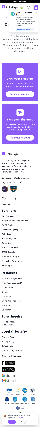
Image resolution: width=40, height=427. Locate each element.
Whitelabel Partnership (12, 261)
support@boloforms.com (18, 178)
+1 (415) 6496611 (8, 322)
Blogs (4, 292)
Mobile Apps (7, 265)
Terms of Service (9, 337)
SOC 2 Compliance (10, 247)
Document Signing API (12, 229)
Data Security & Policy (12, 350)
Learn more (20, 418)
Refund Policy (8, 346)
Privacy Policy (8, 341)
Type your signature (20, 137)
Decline (21, 422)
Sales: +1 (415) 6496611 (20, 1)
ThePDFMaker (8, 225)
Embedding (7, 234)
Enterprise (6, 243)
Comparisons (7, 287)
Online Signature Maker (12, 301)
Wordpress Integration (12, 256)
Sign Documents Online (12, 216)
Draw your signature (20, 94)
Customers (6, 296)
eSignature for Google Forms (15, 221)
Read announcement (25, 29)
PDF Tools (6, 305)
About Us (6, 204)
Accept (11, 422)
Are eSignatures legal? (12, 283)
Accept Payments (9, 238)
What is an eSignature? (12, 278)
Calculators (7, 310)
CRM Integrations (9, 252)
